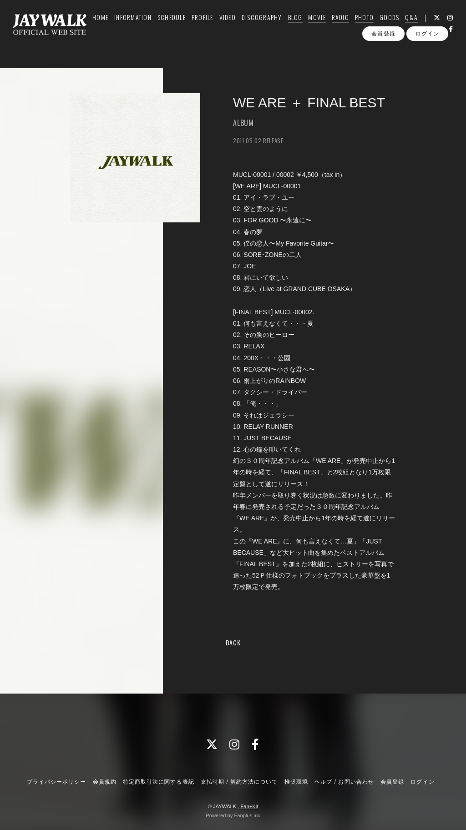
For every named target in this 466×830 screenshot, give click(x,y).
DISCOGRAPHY (268, 25)
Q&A (418, 25)
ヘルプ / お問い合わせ (344, 782)
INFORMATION (139, 25)
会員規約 (104, 782)
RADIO (346, 25)
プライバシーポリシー (56, 782)
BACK (233, 642)
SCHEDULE (178, 25)
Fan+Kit (249, 806)
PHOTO (370, 25)
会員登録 (383, 53)
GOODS (396, 25)
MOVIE (323, 25)
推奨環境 (296, 782)
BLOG (301, 25)
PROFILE (209, 25)
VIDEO (234, 25)
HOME (107, 25)
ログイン (427, 53)
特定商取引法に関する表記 (158, 782)
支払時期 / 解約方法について (239, 782)
